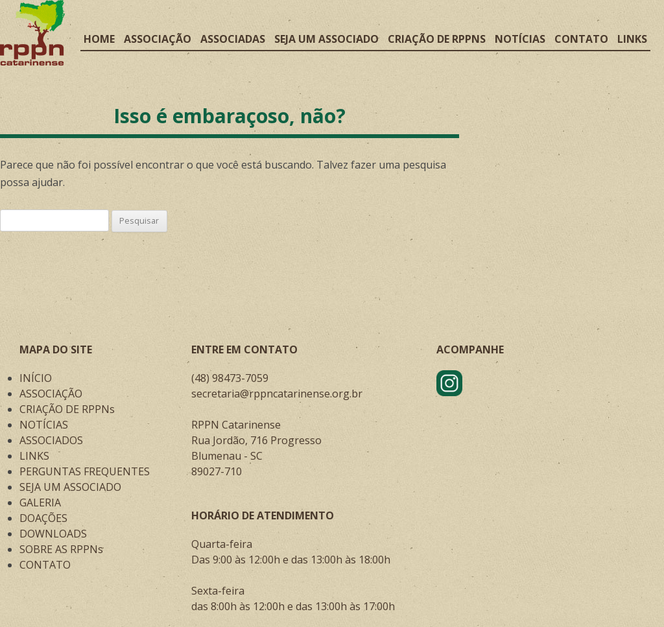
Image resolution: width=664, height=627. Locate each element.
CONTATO (45, 565)
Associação (157, 39)
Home (99, 39)
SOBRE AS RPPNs (61, 549)
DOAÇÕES (43, 518)
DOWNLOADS (53, 533)
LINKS (34, 456)
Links (632, 39)
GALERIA (40, 502)
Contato (581, 39)
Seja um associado (326, 39)
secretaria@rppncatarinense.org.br (276, 393)
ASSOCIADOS (51, 440)
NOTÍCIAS (43, 425)
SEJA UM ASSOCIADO (70, 487)
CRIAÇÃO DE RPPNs (67, 409)
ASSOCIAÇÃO (50, 393)
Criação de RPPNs (437, 39)
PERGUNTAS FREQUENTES (84, 471)
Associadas (232, 39)
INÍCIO (35, 378)
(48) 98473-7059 (229, 378)
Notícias (520, 39)
